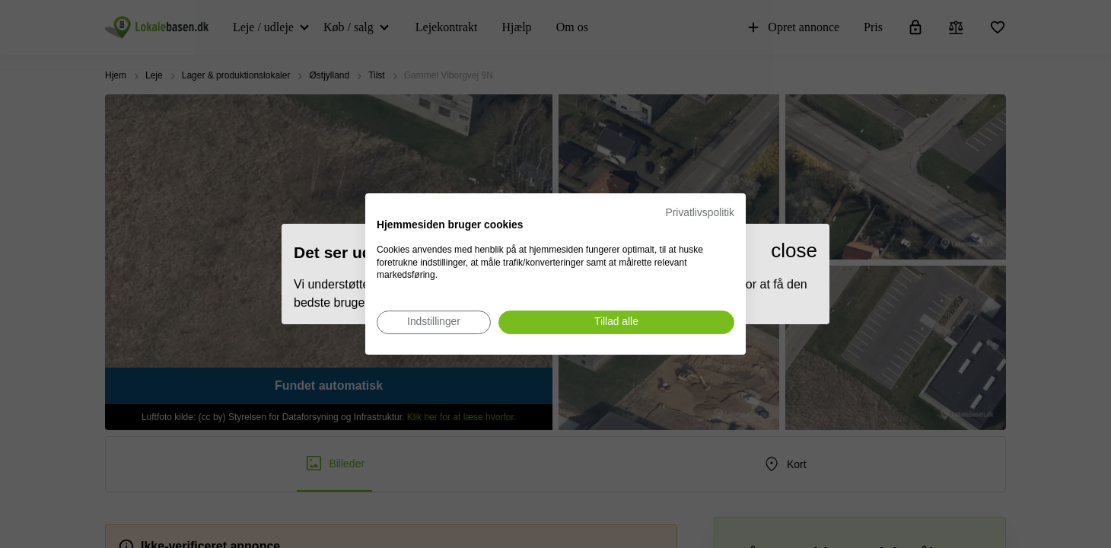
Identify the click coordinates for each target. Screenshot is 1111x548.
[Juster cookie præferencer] (434, 322)
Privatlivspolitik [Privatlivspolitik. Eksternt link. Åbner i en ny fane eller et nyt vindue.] (700, 212)
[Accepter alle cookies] (616, 322)
